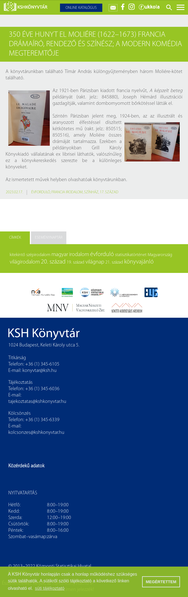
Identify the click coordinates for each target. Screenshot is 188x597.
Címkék (15, 238)
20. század (53, 262)
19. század (75, 262)
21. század (114, 262)
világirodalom (25, 262)
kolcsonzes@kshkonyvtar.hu (36, 432)
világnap (94, 262)
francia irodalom (67, 192)
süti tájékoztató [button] (49, 588)
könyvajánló (139, 262)
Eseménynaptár (48, 238)
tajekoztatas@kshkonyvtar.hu (37, 401)
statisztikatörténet (131, 255)
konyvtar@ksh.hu (39, 370)
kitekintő (17, 255)
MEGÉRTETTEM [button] (161, 582)
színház (91, 192)
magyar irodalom (70, 254)
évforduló (40, 192)
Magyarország (160, 255)
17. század (109, 192)
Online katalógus (81, 8)
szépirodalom (38, 255)
